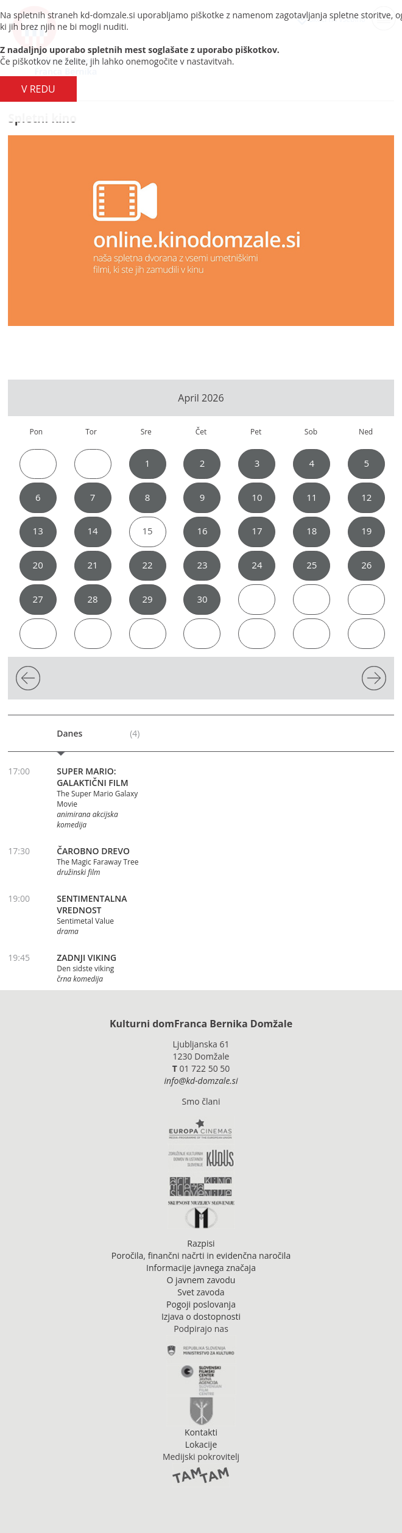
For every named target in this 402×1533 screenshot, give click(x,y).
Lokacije (201, 1444)
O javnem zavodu (201, 1280)
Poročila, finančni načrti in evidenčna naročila (201, 1255)
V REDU (38, 89)
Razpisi (200, 1243)
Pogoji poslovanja (201, 1304)
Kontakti (201, 1432)
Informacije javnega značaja (201, 1267)
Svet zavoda (200, 1292)
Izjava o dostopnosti (201, 1316)
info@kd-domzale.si (201, 1080)
